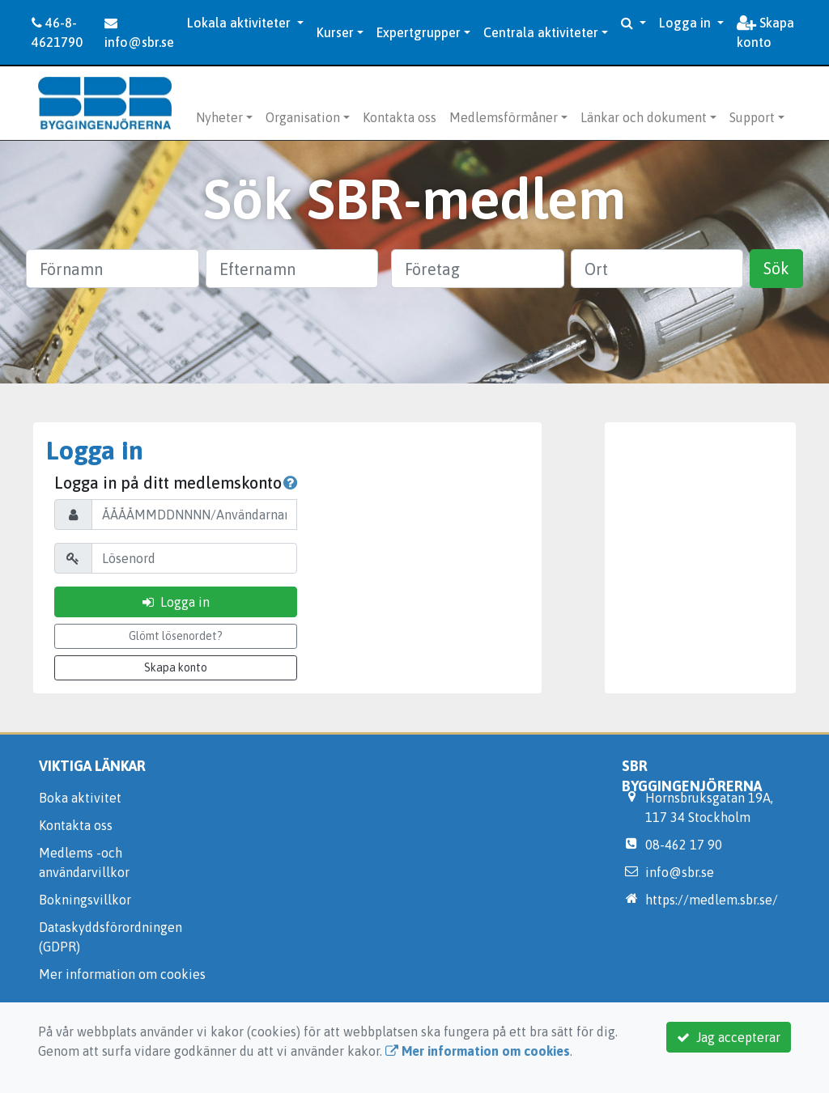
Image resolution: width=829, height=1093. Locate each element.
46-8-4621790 (57, 32)
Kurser (335, 32)
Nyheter (219, 117)
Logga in (686, 22)
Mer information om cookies (122, 974)
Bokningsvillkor (85, 899)
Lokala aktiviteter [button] (240, 22)
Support (752, 117)
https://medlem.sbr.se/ (711, 899)
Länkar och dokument (643, 117)
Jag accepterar (728, 1037)
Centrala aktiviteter (540, 32)
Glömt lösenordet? (176, 635)
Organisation (303, 117)
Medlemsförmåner (503, 117)
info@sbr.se (139, 32)
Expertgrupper (418, 32)
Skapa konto (765, 32)
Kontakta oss (399, 117)
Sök (776, 268)
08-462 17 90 (683, 844)
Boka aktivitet (80, 797)
